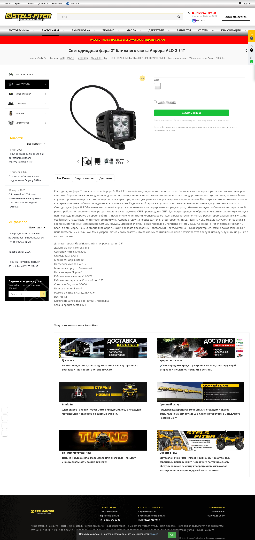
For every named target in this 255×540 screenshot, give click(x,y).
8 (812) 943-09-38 (204, 13)
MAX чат (198, 20)
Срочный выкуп (170, 404)
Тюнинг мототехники (76, 452)
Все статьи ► (37, 227)
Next (128, 161)
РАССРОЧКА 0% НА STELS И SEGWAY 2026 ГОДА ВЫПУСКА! (127, 39)
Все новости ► (36, 143)
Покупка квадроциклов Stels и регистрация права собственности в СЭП (26, 158)
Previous (78, 161)
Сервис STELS (168, 452)
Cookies (153, 534)
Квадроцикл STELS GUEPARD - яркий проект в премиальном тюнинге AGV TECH (26, 237)
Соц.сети (72, 3)
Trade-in (67, 404)
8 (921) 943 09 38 (112, 520)
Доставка (68, 360)
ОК (171, 534)
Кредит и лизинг (171, 360)
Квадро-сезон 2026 (20, 251)
